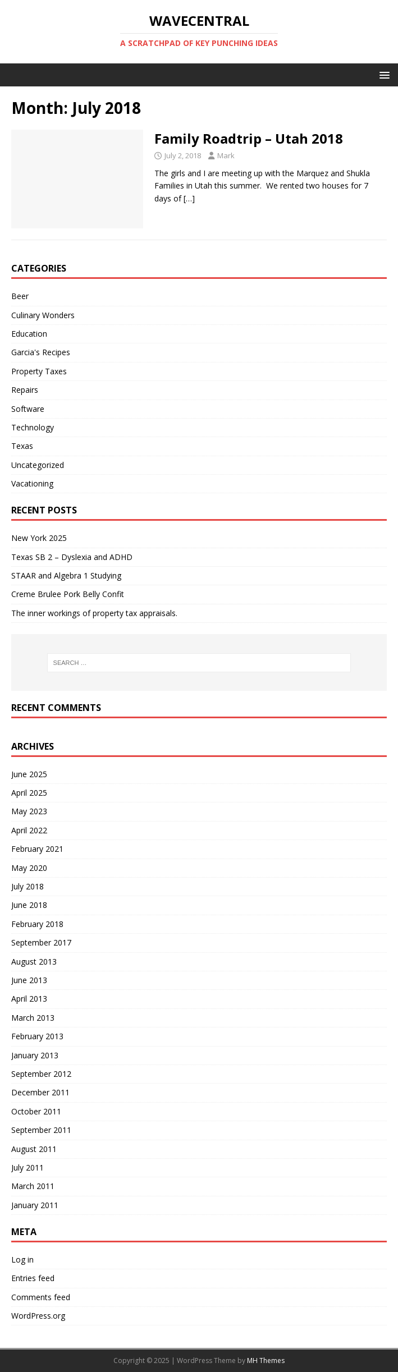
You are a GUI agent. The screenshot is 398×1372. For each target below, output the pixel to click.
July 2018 (27, 886)
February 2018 (37, 924)
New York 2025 (39, 538)
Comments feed (40, 1297)
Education (29, 333)
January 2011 (34, 1205)
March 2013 (32, 1017)
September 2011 (41, 1130)
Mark (226, 155)
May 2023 (29, 811)
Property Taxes (39, 371)
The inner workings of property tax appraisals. (94, 613)
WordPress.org (38, 1315)
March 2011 (32, 1186)
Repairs (24, 389)
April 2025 (29, 792)
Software (27, 408)
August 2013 (34, 961)
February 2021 (37, 848)
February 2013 (37, 1036)
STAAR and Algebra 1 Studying (66, 575)
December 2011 (40, 1092)
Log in (22, 1259)
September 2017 (41, 942)
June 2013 (29, 980)
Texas (22, 445)
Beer (20, 296)
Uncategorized (37, 465)
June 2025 (29, 774)
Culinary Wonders (43, 315)
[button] (382, 74)
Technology (32, 427)
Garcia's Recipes (40, 352)
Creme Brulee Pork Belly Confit (67, 594)
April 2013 (29, 998)
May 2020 (29, 867)
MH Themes (266, 1360)
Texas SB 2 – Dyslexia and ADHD (71, 557)
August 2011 (34, 1149)
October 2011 (36, 1111)
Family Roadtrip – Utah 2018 (248, 138)
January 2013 (34, 1055)
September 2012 (41, 1073)
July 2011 (27, 1167)
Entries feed (32, 1278)
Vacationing (32, 483)
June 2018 (29, 905)
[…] (189, 198)
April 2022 (29, 830)
